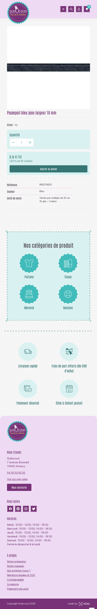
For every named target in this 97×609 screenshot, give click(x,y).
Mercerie (29, 297)
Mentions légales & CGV (21, 575)
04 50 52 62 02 (16, 472)
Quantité (15, 135)
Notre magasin (15, 566)
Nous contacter (19, 487)
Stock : (10, 124)
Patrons (29, 266)
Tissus (68, 266)
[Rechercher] (71, 9)
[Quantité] (21, 142)
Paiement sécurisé (17, 588)
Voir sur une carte (17, 479)
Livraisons (13, 584)
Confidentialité (15, 579)
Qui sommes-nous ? (18, 570)
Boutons (68, 297)
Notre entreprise (16, 561)
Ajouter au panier (48, 168)
